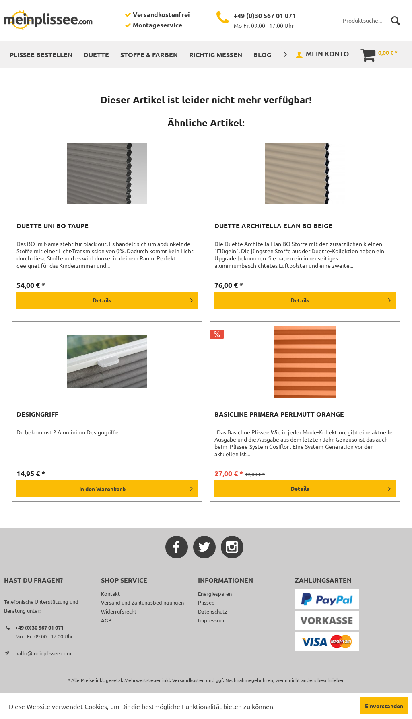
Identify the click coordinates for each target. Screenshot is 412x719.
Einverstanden (384, 705)
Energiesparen (215, 593)
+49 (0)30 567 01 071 (265, 15)
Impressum (211, 620)
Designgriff (37, 414)
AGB (106, 620)
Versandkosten (188, 680)
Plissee (206, 602)
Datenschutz (212, 611)
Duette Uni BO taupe (52, 226)
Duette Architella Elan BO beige (273, 226)
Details (143, 299)
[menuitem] (371, 20)
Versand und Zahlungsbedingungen (142, 602)
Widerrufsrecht (118, 611)
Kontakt (110, 593)
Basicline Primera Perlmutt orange (279, 414)
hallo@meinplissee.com (43, 653)
